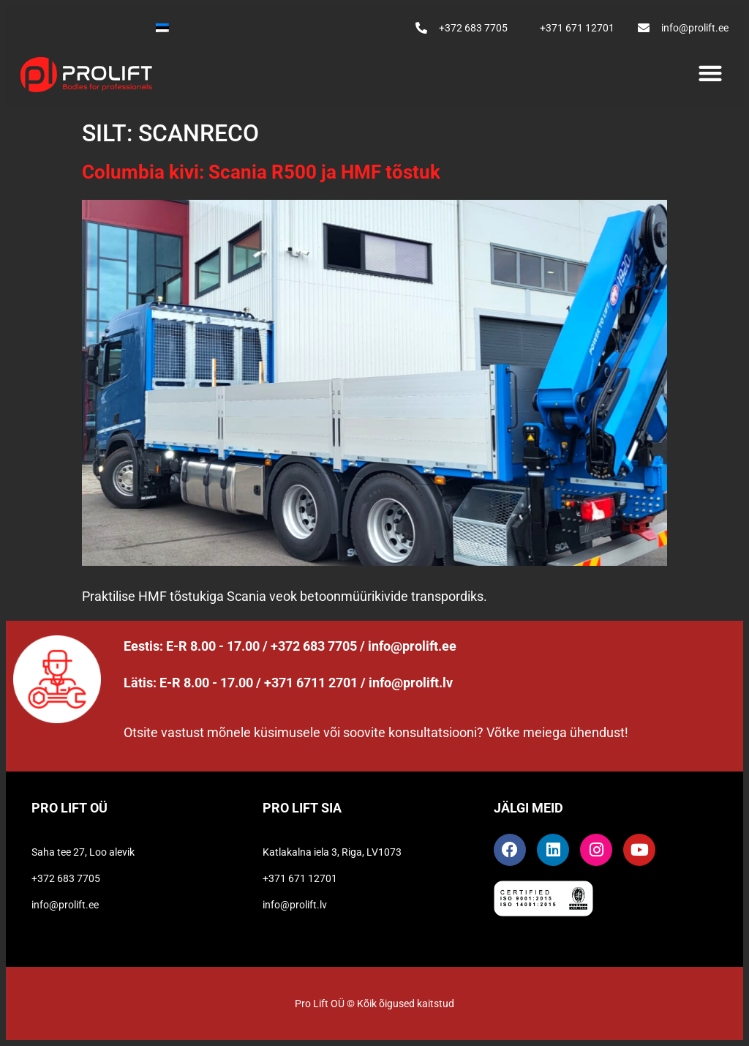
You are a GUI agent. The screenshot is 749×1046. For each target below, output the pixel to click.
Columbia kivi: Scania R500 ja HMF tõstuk (263, 172)
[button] (710, 72)
